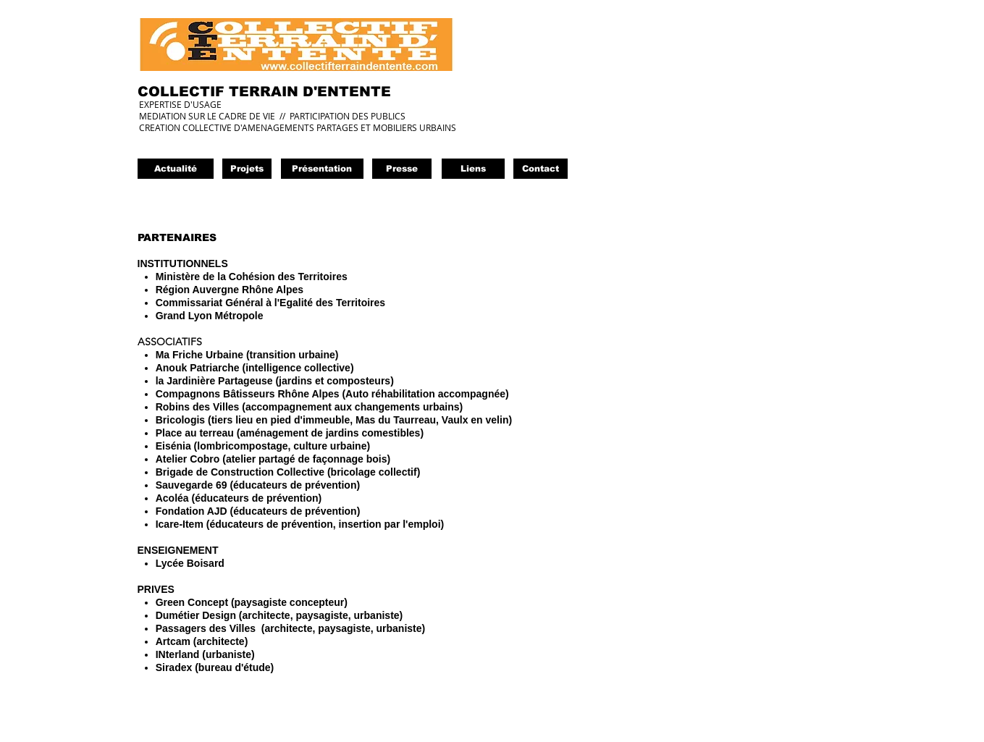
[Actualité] (176, 169)
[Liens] (473, 169)
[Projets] (247, 169)
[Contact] (540, 169)
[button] (402, 169)
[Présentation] (322, 169)
